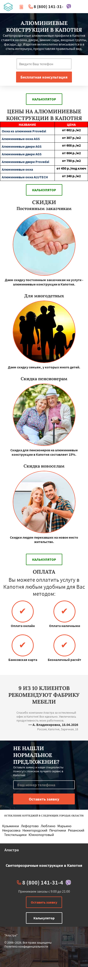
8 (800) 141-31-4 (50, 6)
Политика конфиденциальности (26, 946)
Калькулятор (44, 99)
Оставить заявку (44, 902)
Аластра (11, 849)
